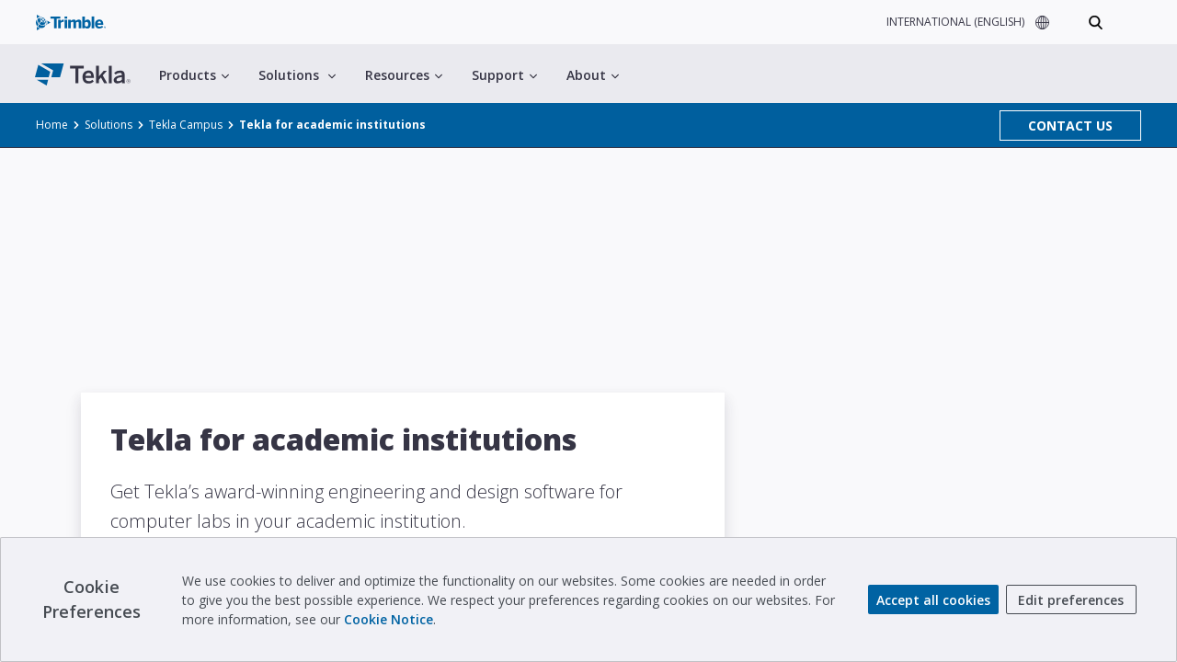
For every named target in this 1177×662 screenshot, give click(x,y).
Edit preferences (1071, 600)
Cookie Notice (388, 619)
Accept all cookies (933, 600)
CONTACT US (1070, 125)
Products (194, 75)
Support (504, 75)
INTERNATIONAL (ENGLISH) (955, 21)
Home (52, 124)
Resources (403, 75)
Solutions (297, 75)
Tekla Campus (186, 124)
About (592, 75)
